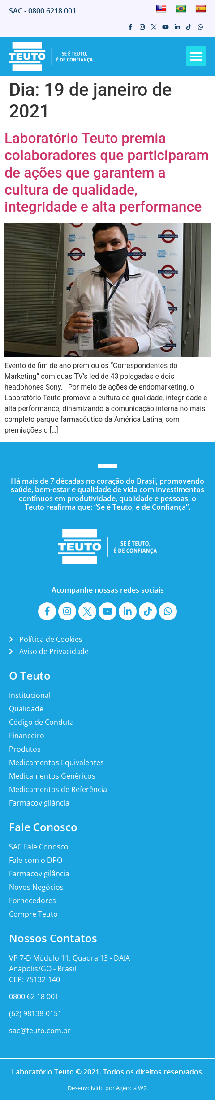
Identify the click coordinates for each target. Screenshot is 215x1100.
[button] (196, 56)
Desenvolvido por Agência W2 (107, 1088)
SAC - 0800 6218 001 (42, 11)
